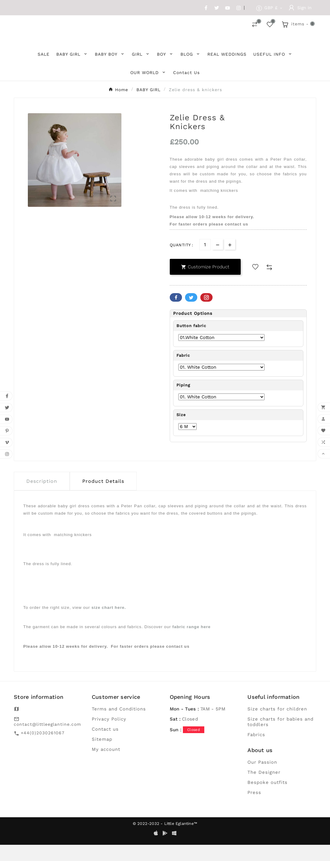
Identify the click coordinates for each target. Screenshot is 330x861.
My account (106, 765)
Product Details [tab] (103, 498)
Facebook (176, 314)
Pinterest (206, 314)
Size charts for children (277, 725)
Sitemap (102, 755)
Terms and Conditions (119, 725)
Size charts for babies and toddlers (280, 738)
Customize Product (205, 283)
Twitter (191, 314)
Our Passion (262, 778)
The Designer (263, 788)
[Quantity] (205, 261)
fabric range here (191, 643)
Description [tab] (41, 498)
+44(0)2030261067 (43, 749)
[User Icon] (300, 7)
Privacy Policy (109, 735)
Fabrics (256, 751)
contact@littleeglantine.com (47, 740)
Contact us (105, 745)
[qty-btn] (229, 260)
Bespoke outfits (267, 798)
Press (254, 808)
